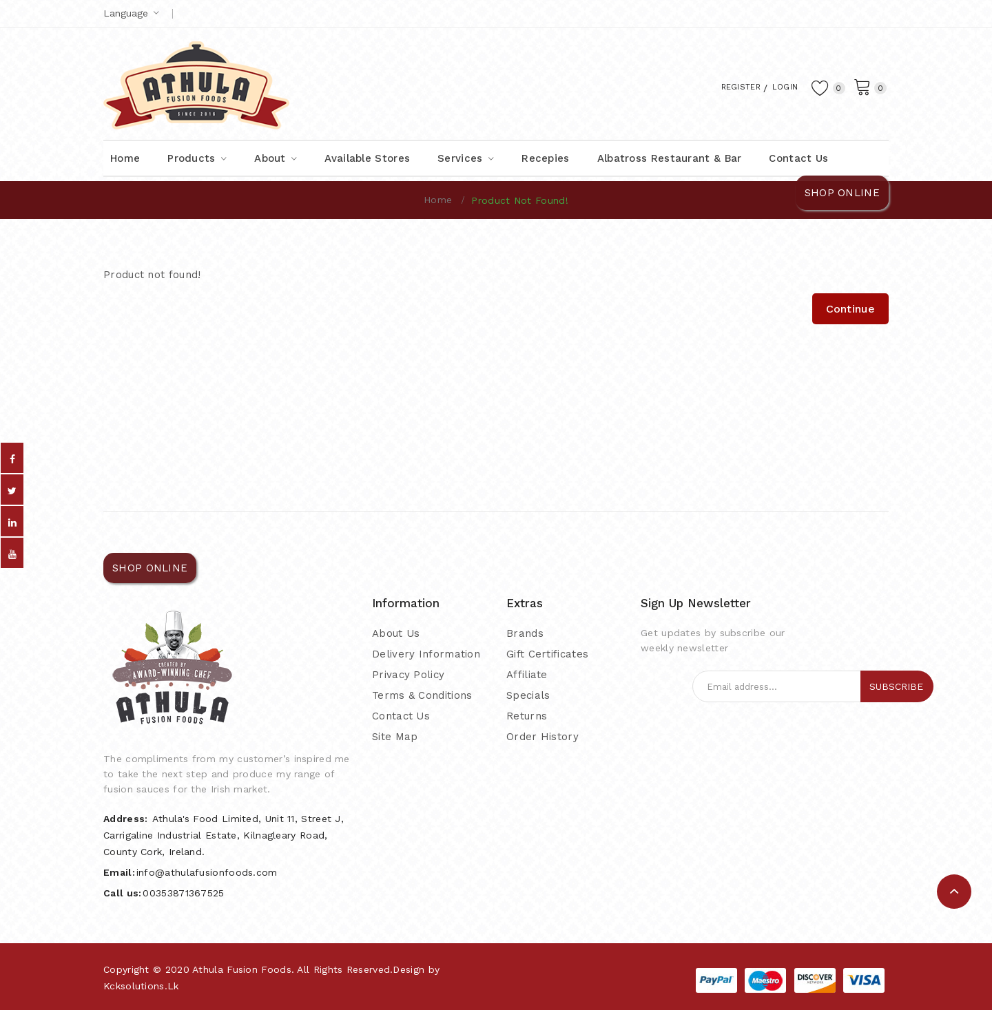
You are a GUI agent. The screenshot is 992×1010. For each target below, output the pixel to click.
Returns (526, 716)
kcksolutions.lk (141, 985)
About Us (396, 633)
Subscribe (896, 686)
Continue (850, 308)
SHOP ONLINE (842, 193)
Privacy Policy (408, 675)
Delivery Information (426, 654)
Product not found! (519, 200)
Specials (528, 695)
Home (438, 199)
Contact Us (401, 716)
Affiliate (527, 675)
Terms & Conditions (422, 695)
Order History (542, 736)
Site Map (394, 736)
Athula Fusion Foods (241, 969)
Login (778, 86)
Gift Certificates (547, 654)
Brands (525, 633)
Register (725, 86)
